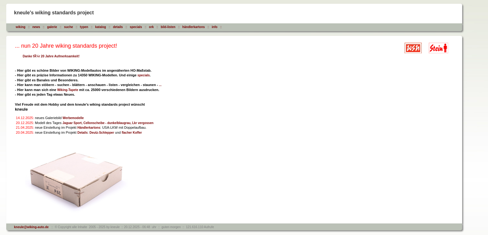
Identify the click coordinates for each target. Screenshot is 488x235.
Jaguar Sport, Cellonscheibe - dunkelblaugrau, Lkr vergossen (108, 123)
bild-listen (168, 27)
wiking (21, 27)
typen (84, 27)
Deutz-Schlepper (102, 132)
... (160, 85)
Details (82, 132)
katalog (100, 27)
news (36, 27)
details (118, 27)
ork (151, 27)
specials (136, 27)
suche (68, 27)
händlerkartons (193, 27)
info (214, 27)
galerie (52, 27)
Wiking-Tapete (67, 90)
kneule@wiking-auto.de (31, 227)
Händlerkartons (88, 127)
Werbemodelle (73, 118)
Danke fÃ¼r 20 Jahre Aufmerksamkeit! (51, 56)
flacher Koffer (132, 132)
